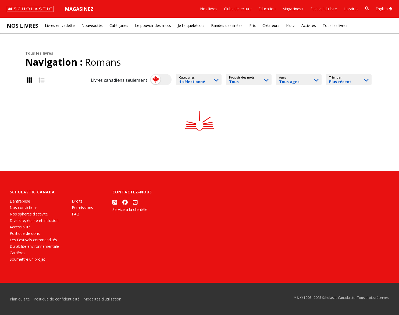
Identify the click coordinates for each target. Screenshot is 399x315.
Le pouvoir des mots (153, 25)
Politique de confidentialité (57, 299)
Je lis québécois (191, 25)
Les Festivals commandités (33, 239)
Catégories (118, 25)
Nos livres (208, 8)
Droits (77, 201)
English (384, 8)
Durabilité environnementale (34, 246)
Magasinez (79, 9)
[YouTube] (135, 202)
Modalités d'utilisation (102, 299)
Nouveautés (92, 25)
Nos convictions (24, 207)
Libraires (351, 8)
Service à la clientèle (129, 209)
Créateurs (270, 25)
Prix (252, 25)
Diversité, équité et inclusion (34, 220)
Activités (308, 25)
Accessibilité (20, 226)
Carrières (17, 252)
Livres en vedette (60, 25)
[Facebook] (125, 202)
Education (267, 8)
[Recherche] (367, 8)
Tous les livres (335, 25)
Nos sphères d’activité (29, 214)
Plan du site (20, 299)
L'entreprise (20, 201)
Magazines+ (293, 8)
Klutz (290, 25)
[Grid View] (29, 80)
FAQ (75, 214)
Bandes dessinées (227, 25)
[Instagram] (114, 202)
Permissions (82, 207)
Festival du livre (323, 8)
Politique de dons (25, 233)
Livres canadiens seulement (119, 80)
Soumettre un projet (27, 259)
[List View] (41, 80)
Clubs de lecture (238, 8)
